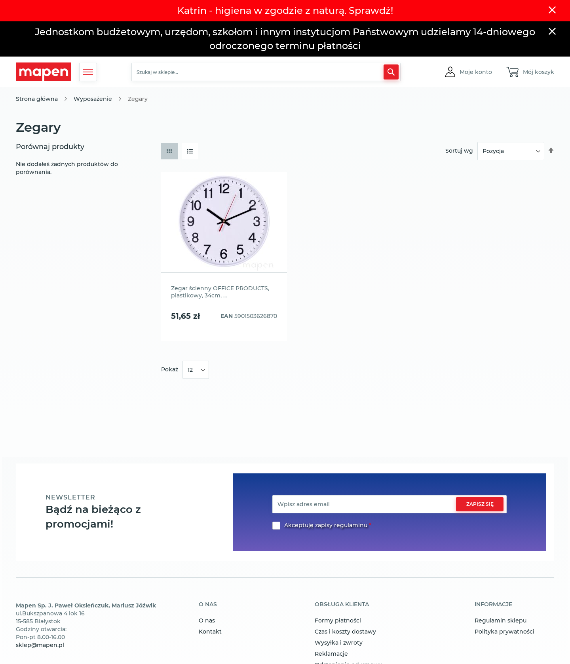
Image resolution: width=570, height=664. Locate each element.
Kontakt (210, 631)
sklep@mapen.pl (40, 645)
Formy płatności (338, 620)
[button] (476, 72)
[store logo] (43, 71)
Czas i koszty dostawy (345, 631)
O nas (207, 620)
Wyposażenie (93, 98)
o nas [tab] (208, 605)
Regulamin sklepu (500, 620)
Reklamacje (331, 653)
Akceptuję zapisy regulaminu (325, 525)
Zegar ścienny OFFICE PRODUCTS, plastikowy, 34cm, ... (220, 292)
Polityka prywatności (504, 631)
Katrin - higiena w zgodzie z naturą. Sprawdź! (285, 10)
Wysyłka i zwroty (339, 642)
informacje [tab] (493, 605)
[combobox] (266, 72)
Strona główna (37, 98)
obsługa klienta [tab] (342, 605)
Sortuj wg (459, 150)
